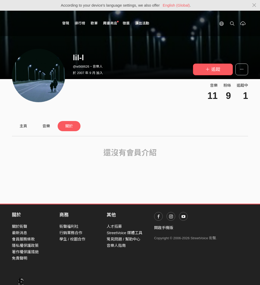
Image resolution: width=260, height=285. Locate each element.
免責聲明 (19, 258)
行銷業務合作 (70, 233)
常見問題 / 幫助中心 (123, 239)
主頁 (23, 126)
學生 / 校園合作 (72, 239)
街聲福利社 (68, 226)
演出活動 (142, 23)
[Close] (254, 5)
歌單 (94, 23)
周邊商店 (111, 23)
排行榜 (80, 23)
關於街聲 (19, 226)
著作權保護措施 (25, 252)
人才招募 (114, 226)
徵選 (126, 23)
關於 (69, 126)
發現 (65, 23)
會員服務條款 (23, 239)
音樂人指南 (116, 245)
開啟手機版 (163, 228)
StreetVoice (33, 23)
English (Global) (176, 5)
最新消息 (19, 233)
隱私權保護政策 (25, 245)
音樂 (46, 126)
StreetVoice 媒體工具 (124, 233)
